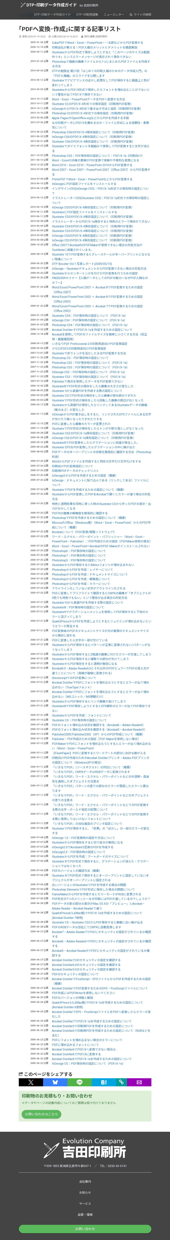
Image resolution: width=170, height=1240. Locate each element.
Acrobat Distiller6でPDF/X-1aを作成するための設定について (92, 1059)
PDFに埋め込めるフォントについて (75, 1045)
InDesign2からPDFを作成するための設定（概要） (85, 475)
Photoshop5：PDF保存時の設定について (79, 560)
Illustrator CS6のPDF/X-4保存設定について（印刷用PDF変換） (93, 141)
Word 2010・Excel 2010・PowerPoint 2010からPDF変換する (92, 165)
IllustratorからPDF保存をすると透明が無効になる (84, 664)
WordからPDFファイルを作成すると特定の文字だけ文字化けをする (96, 461)
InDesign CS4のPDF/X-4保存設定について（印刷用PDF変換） (93, 235)
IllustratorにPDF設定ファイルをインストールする (84, 212)
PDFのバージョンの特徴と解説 (72, 998)
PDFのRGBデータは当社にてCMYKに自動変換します (86, 927)
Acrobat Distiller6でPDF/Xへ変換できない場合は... (84, 1049)
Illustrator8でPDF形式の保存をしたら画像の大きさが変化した (93, 386)
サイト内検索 (140, 14)
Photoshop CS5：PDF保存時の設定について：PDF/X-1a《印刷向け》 (98, 156)
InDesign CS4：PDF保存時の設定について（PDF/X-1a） (89, 320)
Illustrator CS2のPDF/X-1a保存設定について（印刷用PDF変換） (94, 433)
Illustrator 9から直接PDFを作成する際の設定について (87, 391)
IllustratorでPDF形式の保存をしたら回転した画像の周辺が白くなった (98, 400)
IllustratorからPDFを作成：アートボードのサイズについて (90, 856)
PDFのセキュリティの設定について (75, 974)
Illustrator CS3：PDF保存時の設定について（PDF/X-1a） (89, 377)
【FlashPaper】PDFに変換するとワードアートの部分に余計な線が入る (99, 753)
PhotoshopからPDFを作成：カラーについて (81, 584)
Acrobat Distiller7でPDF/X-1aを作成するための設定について (92, 1021)
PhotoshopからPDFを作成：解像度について (81, 579)
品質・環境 (85, 1214)
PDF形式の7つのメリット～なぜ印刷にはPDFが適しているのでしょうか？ (101, 899)
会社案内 (85, 1181)
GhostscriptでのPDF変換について (74, 678)
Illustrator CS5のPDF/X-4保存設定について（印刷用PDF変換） (93, 217)
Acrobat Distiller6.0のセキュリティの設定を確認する (86, 965)
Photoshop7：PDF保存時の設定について (79, 555)
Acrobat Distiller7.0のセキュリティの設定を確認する (86, 960)
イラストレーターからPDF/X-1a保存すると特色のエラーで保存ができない (101, 221)
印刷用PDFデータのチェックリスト (75, 471)
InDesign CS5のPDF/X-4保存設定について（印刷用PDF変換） (93, 207)
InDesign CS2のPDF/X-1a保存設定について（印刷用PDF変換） (94, 438)
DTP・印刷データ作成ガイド (49, 4)
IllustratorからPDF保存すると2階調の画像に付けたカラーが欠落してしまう (101, 654)
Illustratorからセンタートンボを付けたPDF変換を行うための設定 (95, 273)
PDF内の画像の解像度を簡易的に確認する (80, 513)
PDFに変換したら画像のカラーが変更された (81, 424)
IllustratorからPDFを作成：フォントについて (81, 715)
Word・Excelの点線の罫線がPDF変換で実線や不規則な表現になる (95, 160)
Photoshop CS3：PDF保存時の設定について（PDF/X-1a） (90, 367)
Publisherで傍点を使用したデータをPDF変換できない (87, 381)
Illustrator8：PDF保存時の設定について (78, 607)
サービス (85, 1203)
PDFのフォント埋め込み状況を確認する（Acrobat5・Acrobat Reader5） (99, 729)
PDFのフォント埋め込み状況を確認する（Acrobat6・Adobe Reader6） (98, 725)
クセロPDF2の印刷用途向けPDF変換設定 (79, 348)
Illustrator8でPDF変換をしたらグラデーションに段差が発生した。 (95, 442)
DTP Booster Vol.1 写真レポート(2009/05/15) (82, 264)
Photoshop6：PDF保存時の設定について (79, 551)
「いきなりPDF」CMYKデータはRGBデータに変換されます (91, 772)
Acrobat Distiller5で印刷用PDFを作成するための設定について (92, 1026)
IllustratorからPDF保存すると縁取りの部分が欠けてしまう (90, 659)
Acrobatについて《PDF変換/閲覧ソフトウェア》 (84, 532)
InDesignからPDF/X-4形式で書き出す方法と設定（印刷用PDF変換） (97, 108)
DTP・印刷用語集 (87, 14)
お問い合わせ (85, 1229)
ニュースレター (114, 14)
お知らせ (85, 1192)
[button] (31, 1082)
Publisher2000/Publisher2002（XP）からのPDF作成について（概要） (98, 734)
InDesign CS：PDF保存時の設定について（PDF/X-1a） (88, 1063)
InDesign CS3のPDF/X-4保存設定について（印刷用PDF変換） (93, 240)
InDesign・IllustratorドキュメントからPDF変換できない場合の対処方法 (99, 268)
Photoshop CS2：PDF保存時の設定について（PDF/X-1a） (90, 363)
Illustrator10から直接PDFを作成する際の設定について (87, 602)
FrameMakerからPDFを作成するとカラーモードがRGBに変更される (96, 894)
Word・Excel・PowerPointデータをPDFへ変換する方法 (88, 99)
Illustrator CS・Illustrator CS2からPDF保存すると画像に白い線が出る (97, 922)
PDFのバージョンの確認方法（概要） (77, 871)
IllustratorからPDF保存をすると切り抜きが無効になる (87, 842)
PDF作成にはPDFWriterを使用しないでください (83, 993)
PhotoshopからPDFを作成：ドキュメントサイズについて (90, 574)
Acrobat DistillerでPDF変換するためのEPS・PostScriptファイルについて (100, 988)
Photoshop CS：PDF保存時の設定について (80, 358)
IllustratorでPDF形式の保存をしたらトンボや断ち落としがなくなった (98, 428)
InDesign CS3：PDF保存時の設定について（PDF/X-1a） (89, 372)
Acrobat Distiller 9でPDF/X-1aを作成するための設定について (92, 330)
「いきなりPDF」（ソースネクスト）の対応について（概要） (92, 767)
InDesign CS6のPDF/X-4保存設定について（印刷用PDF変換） (93, 137)
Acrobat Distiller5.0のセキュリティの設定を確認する (86, 969)
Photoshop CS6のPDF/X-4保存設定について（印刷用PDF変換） (94, 132)
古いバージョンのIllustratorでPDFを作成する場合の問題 (89, 885)
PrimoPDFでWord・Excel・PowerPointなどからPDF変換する (92, 179)
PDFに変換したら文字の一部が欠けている (80, 640)
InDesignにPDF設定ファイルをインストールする (84, 184)
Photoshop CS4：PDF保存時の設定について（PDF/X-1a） (90, 325)
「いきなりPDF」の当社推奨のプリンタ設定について (87, 824)
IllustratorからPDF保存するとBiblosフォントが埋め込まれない (93, 565)
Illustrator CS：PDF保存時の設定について (79, 720)
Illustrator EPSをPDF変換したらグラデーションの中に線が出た (93, 447)
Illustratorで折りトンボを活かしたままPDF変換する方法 (89, 353)
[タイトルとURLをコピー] (121, 1082)
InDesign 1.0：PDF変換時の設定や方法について (83, 838)
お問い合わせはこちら (41, 1114)
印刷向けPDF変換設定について (72, 466)
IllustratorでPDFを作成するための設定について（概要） (89, 490)
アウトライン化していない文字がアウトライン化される (89, 588)
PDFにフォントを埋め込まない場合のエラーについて (87, 1040)
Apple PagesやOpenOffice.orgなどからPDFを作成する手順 (90, 118)
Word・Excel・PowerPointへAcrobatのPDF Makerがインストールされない (101, 546)
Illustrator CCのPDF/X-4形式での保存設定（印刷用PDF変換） (92, 104)
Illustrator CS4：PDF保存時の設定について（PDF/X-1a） (89, 315)
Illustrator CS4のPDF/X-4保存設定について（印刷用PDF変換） (93, 226)
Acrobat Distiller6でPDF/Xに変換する (76, 1054)
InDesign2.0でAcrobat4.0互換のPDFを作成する (82, 847)
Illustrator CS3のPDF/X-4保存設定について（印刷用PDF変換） (93, 231)
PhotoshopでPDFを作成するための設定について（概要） (90, 518)
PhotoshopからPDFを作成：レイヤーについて (82, 569)
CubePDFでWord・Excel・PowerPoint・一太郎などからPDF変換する (97, 42)
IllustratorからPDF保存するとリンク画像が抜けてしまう (89, 701)
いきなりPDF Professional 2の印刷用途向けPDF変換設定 (89, 344)
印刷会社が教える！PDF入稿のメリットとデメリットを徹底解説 (94, 47)
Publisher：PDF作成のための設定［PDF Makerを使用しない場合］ (96, 739)
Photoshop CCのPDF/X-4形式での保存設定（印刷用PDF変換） (93, 113)
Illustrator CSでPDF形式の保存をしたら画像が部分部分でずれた (94, 395)
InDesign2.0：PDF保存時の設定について (79, 852)
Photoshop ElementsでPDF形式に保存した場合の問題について (93, 889)
